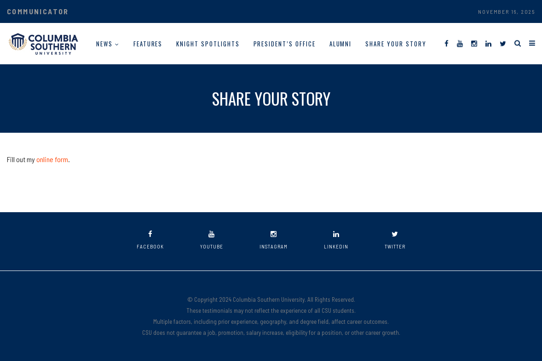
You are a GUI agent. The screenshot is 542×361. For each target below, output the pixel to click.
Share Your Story (395, 43)
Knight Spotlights (207, 43)
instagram (273, 240)
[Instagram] (474, 43)
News (104, 43)
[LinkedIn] (488, 43)
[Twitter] (503, 43)
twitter (395, 240)
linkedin (336, 240)
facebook (150, 240)
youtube (211, 240)
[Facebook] (446, 43)
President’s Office (285, 43)
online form (52, 159)
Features (148, 43)
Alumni (340, 43)
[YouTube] (460, 43)
